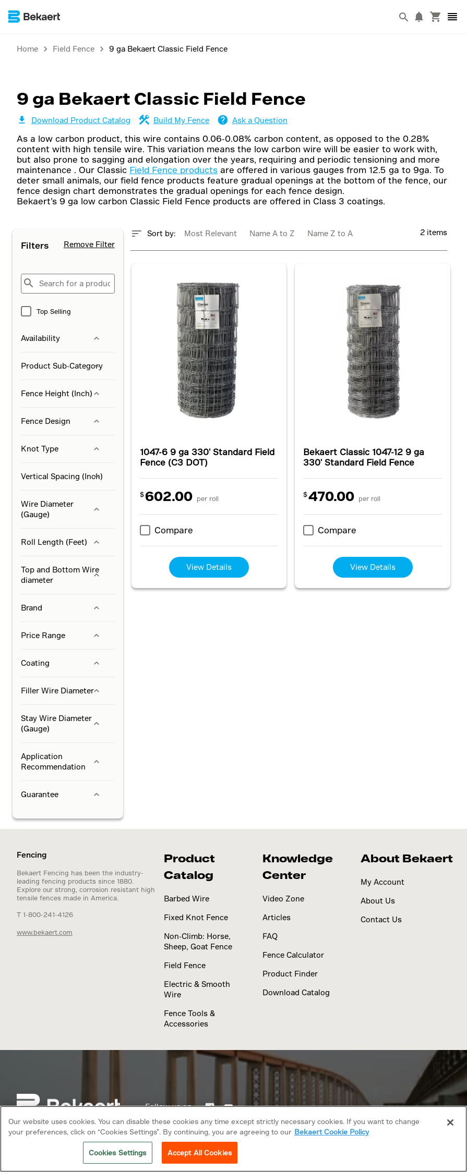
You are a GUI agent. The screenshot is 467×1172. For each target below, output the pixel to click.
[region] (233, 1139)
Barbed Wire (186, 898)
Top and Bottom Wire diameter (61, 574)
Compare (173, 530)
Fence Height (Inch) (61, 393)
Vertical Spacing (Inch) (62, 476)
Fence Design (61, 421)
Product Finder (290, 973)
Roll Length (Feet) (61, 542)
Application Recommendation (61, 761)
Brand (61, 608)
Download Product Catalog (73, 120)
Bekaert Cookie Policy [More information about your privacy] (331, 1132)
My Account (382, 881)
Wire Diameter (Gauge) (61, 509)
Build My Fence (174, 120)
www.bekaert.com (45, 932)
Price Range (61, 635)
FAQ (270, 936)
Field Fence (185, 965)
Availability (61, 338)
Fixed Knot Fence (196, 917)
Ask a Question (253, 120)
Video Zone (283, 898)
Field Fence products (173, 170)
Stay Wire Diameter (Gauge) (61, 723)
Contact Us (381, 919)
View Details (209, 567)
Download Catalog (296, 992)
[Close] (450, 1122)
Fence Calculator (293, 954)
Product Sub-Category (62, 366)
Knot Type (61, 449)
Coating (61, 663)
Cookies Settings (118, 1152)
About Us (378, 900)
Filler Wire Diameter (61, 691)
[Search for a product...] (68, 284)
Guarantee (61, 794)
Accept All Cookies (199, 1152)
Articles (276, 917)
